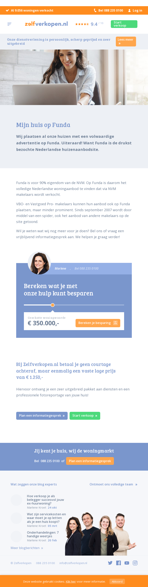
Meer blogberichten (27, 548)
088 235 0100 (50, 461)
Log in (135, 10)
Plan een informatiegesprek (42, 415)
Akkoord (117, 581)
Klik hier (71, 581)
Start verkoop (120, 24)
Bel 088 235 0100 (108, 10)
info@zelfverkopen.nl (73, 563)
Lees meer (125, 41)
